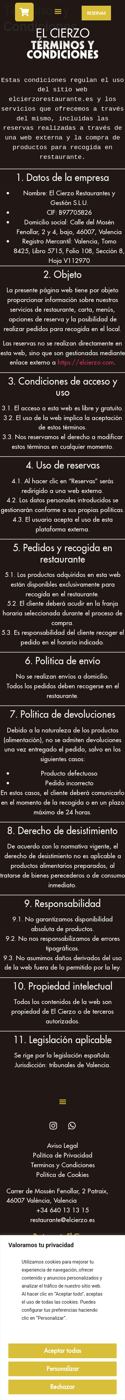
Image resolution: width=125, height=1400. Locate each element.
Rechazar (62, 1387)
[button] (58, 11)
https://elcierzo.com (86, 362)
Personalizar (63, 1369)
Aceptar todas (62, 1351)
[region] (62, 1317)
